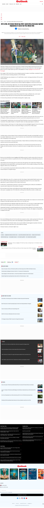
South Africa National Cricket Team (25, 234)
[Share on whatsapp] (1, 19)
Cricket (2, 234)
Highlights (31, 69)
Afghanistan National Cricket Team (11, 234)
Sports (5, 21)
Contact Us (17, 503)
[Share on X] (1, 16)
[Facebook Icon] (17, 498)
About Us (13, 503)
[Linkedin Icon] (24, 498)
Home (1, 21)
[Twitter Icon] (20, 498)
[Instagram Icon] (22, 498)
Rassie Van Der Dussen (36, 234)
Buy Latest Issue (5, 487)
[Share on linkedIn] (1, 18)
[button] (19, 444)
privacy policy (10, 492)
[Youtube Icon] (26, 498)
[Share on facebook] (1, 14)
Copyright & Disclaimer (23, 503)
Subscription (4, 485)
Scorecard (36, 69)
